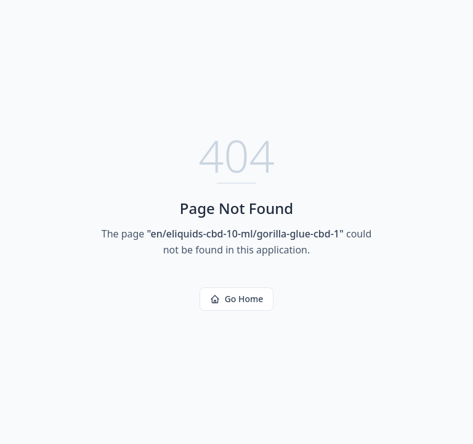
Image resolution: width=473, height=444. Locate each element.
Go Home (237, 299)
